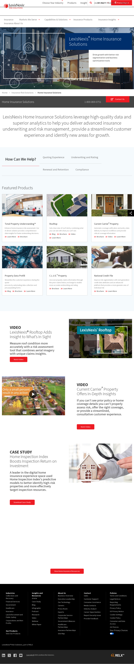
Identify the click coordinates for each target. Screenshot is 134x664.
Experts (61, 612)
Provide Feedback (91, 618)
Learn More (11, 237)
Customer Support (91, 599)
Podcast (35, 611)
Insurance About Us (13, 23)
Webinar (35, 621)
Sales (86, 596)
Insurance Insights (108, 19)
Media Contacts (90, 605)
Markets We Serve (29, 19)
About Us (109, 12)
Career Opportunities (92, 612)
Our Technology (64, 602)
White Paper (36, 624)
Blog (53, 234)
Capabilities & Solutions (56, 19)
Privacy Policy (115, 608)
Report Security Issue (92, 615)
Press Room (63, 609)
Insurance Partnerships (67, 630)
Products (70, 12)
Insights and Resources (90, 12)
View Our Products (13, 633)
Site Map (61, 633)
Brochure (23, 237)
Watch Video (18, 359)
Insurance (8, 19)
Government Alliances (66, 621)
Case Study (36, 601)
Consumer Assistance (92, 602)
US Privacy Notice (117, 611)
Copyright (30, 655)
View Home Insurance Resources (67, 571)
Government (11, 605)
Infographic (36, 608)
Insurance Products (82, 19)
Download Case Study (22, 502)
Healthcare (10, 608)
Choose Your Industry (49, 12)
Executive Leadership (66, 599)
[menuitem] (70, 12)
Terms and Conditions (118, 596)
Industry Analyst (90, 609)
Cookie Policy (115, 618)
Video (73, 234)
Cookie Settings (116, 614)
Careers (61, 605)
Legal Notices (115, 599)
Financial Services (13, 601)
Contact (124, 12)
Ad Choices (114, 627)
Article (34, 598)
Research (35, 614)
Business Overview (65, 596)
